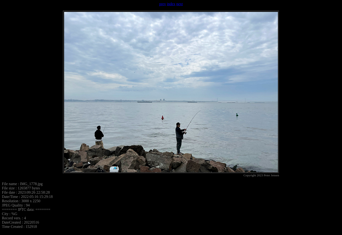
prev (162, 4)
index (171, 4)
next (179, 4)
